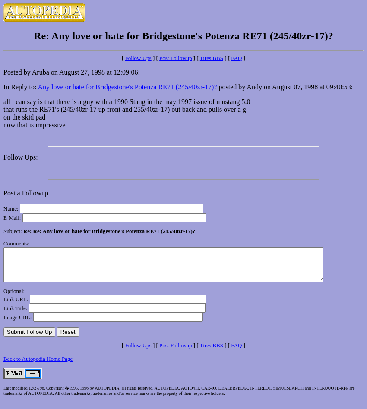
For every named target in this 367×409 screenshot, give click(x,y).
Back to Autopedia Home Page (38, 365)
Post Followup (175, 58)
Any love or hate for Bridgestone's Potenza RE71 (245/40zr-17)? (127, 87)
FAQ (236, 58)
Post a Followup (25, 193)
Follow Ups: (20, 157)
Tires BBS (211, 58)
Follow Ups (138, 58)
